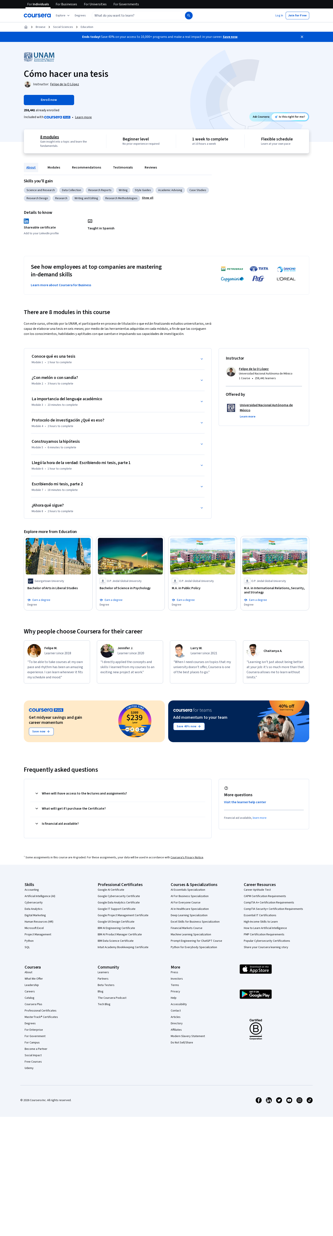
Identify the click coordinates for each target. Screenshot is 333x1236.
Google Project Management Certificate (123, 915)
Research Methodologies (121, 198)
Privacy (175, 991)
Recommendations (86, 167)
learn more (260, 818)
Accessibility (179, 1004)
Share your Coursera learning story (266, 947)
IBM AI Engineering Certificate (116, 928)
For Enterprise (34, 1030)
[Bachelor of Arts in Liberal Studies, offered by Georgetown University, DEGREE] (58, 588)
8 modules (49, 137)
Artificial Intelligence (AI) (40, 896)
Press (174, 972)
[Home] (26, 27)
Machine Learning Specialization (191, 934)
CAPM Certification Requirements (265, 896)
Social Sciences (63, 27)
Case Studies (197, 190)
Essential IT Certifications (260, 915)
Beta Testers (106, 985)
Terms (175, 985)
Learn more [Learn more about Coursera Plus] (83, 117)
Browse (40, 27)
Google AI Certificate (111, 890)
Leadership (32, 985)
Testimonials (123, 167)
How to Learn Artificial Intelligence (265, 928)
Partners (103, 979)
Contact (176, 1011)
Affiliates (176, 1030)
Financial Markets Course (186, 928)
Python (29, 941)
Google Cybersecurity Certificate (119, 896)
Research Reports (99, 190)
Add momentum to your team (200, 717)
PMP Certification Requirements (264, 934)
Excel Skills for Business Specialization (195, 922)
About (31, 167)
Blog (100, 991)
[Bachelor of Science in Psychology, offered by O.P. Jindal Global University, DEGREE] (130, 588)
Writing (123, 190)
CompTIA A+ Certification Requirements (269, 902)
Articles (176, 1017)
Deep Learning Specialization (189, 915)
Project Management (38, 934)
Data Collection (71, 190)
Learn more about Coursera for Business (61, 285)
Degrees (30, 1023)
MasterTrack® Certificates (41, 1017)
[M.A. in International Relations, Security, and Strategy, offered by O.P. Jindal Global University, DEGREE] (275, 590)
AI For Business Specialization (190, 896)
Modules (54, 167)
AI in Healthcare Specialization (190, 909)
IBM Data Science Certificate (116, 941)
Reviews (151, 167)
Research (61, 198)
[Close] (302, 37)
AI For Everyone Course (185, 902)
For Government (35, 1036)
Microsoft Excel (34, 928)
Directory (177, 1023)
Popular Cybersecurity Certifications (267, 941)
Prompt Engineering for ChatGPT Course (196, 941)
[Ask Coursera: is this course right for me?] (289, 117)
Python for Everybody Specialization (194, 947)
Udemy (29, 1068)
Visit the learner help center (245, 802)
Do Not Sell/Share (182, 1042)
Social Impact (33, 1055)
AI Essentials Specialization (188, 890)
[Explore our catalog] (63, 15)
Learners (103, 972)
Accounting (32, 890)
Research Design (37, 198)
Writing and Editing (86, 198)
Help (173, 998)
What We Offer (34, 979)
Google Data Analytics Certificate (119, 902)
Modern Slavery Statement (188, 1036)
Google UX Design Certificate (116, 922)
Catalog (29, 998)
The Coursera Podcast (112, 998)
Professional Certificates (40, 1011)
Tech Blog (104, 1004)
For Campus (32, 1042)
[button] (80, 15)
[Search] (189, 15)
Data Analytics (33, 909)
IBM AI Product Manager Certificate (120, 934)
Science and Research (41, 190)
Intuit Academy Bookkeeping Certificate (123, 947)
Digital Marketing (35, 915)
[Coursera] (37, 15)
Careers (30, 991)
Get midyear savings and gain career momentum (55, 720)
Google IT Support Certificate (116, 909)
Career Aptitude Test (257, 890)
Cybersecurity (34, 902)
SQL (27, 947)
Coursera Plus (33, 1004)
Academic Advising (170, 190)
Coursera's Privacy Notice (187, 857)
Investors (177, 979)
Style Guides (143, 190)
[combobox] (134, 15)
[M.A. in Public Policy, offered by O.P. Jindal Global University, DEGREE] (202, 588)
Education (87, 27)
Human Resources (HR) (39, 922)
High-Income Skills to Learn (261, 922)
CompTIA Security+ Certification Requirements (273, 909)
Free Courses (33, 1062)
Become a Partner (36, 1049)
